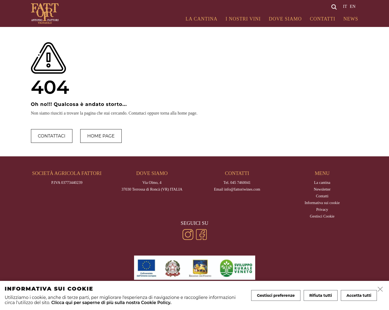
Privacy (322, 209)
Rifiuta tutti (320, 295)
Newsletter (322, 189)
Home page (101, 136)
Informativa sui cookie (322, 203)
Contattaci (51, 136)
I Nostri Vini (243, 19)
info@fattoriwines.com (242, 189)
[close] (380, 289)
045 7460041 (240, 182)
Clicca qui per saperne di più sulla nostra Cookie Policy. (111, 302)
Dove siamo (285, 19)
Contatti (322, 19)
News (351, 19)
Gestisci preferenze (276, 295)
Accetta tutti (358, 295)
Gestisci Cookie (322, 216)
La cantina (201, 19)
